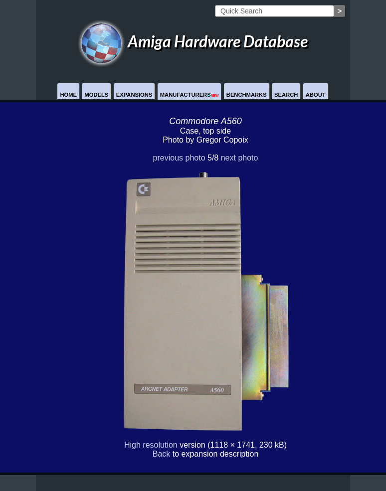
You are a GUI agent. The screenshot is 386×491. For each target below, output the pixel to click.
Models (96, 95)
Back (162, 454)
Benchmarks (246, 95)
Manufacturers (189, 95)
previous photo (179, 158)
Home (68, 95)
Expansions (134, 95)
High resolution (151, 445)
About (316, 95)
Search (286, 95)
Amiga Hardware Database (193, 41)
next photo (239, 158)
